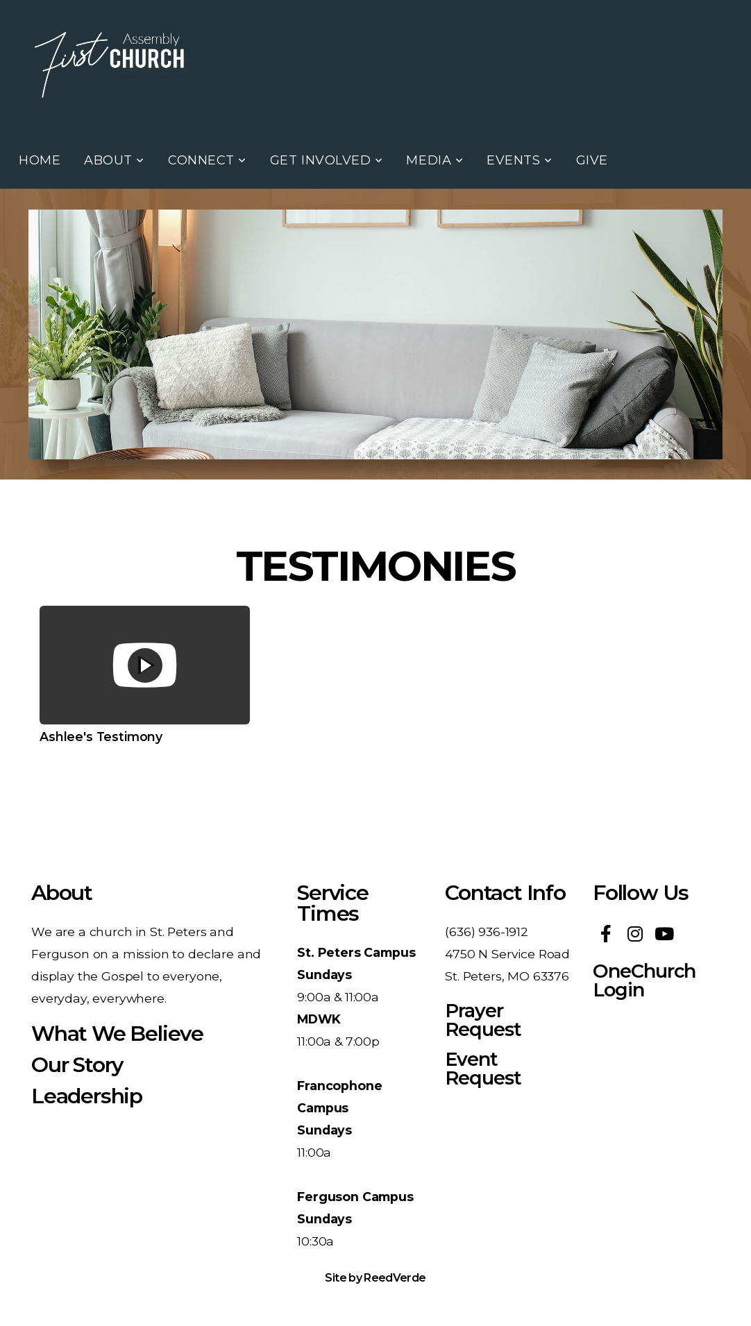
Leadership (86, 1096)
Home (39, 160)
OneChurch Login (644, 980)
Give (592, 160)
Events (519, 160)
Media (434, 160)
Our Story (77, 1065)
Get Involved (326, 160)
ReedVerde (394, 1277)
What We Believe (117, 1033)
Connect (207, 160)
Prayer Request (483, 1020)
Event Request (483, 1068)
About (114, 160)
